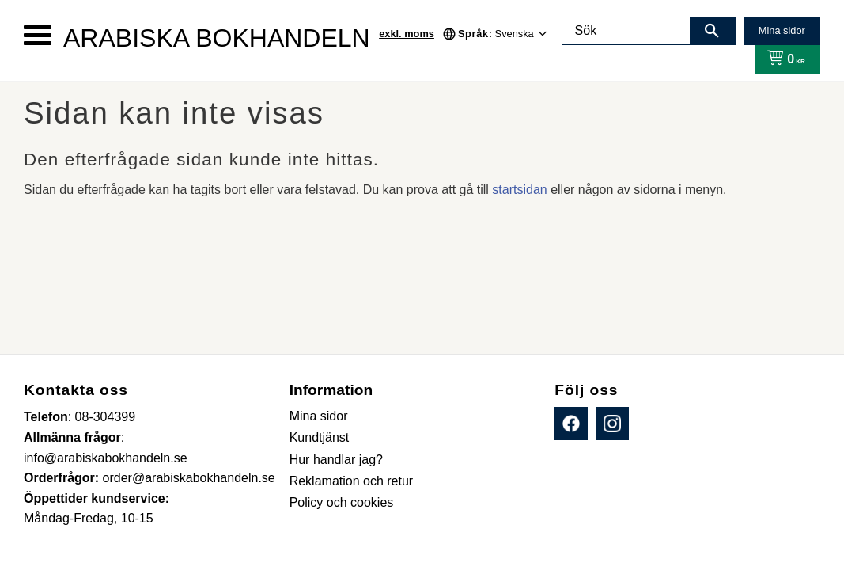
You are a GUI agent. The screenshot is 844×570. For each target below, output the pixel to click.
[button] (37, 35)
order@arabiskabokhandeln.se (189, 477)
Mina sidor (782, 30)
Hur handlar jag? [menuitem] (336, 459)
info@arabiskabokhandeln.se (105, 458)
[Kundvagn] (782, 59)
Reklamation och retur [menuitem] (352, 481)
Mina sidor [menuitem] (319, 416)
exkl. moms (406, 34)
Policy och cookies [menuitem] (342, 502)
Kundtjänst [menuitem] (320, 437)
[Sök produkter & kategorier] (626, 30)
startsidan (519, 189)
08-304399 (105, 417)
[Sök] (712, 30)
